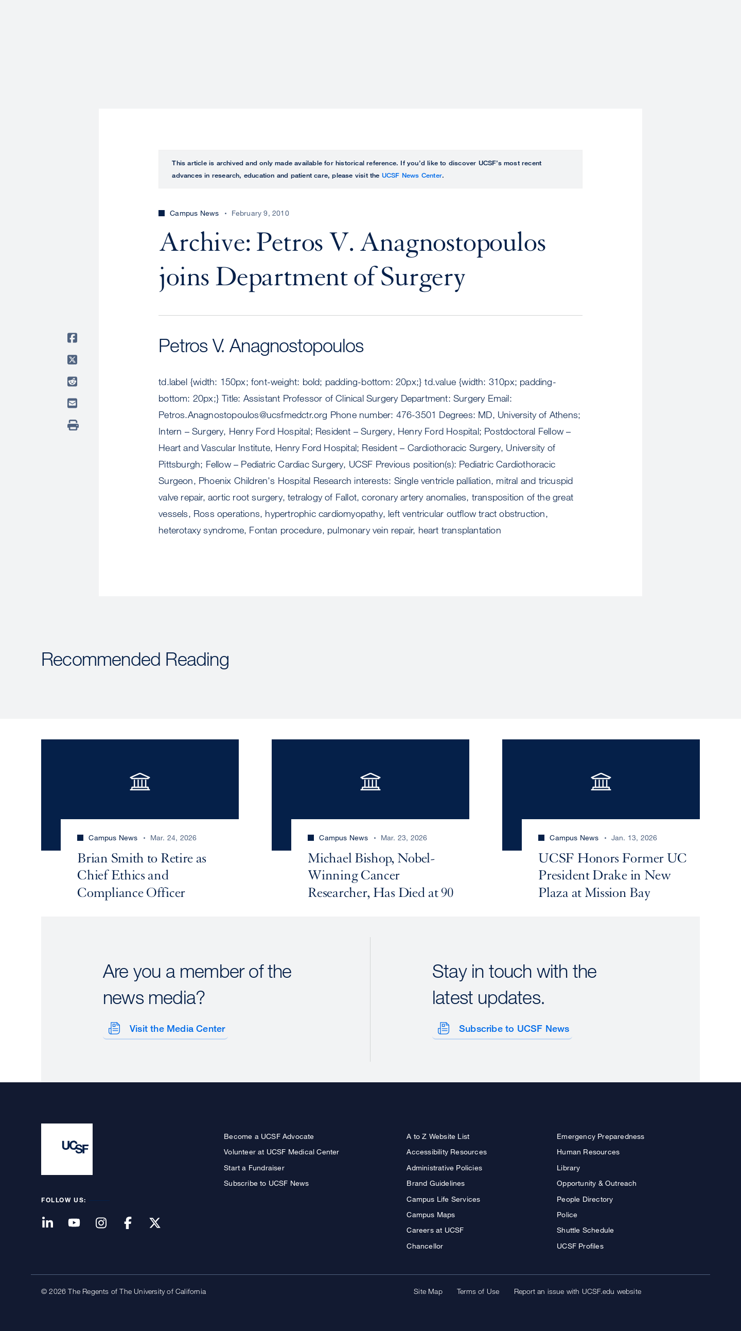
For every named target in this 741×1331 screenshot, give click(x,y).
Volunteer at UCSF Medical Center (281, 1150)
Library (568, 1165)
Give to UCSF (661, 11)
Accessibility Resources (447, 1150)
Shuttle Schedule (585, 1228)
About (374, 44)
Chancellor (425, 1243)
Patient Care (431, 44)
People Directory (585, 1196)
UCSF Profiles (580, 1243)
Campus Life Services (443, 1196)
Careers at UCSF (435, 1228)
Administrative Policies (444, 1165)
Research (495, 44)
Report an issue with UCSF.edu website (577, 1289)
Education (555, 44)
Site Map (428, 1289)
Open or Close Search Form (681, 44)
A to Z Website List (438, 1134)
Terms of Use (478, 1289)
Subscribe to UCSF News (512, 1026)
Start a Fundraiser (254, 1165)
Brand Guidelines (436, 1181)
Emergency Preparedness (600, 1134)
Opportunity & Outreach (597, 1181)
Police (567, 1212)
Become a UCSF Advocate (269, 1134)
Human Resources (588, 1150)
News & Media (624, 44)
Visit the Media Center (175, 1026)
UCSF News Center (412, 175)
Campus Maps (431, 1212)
